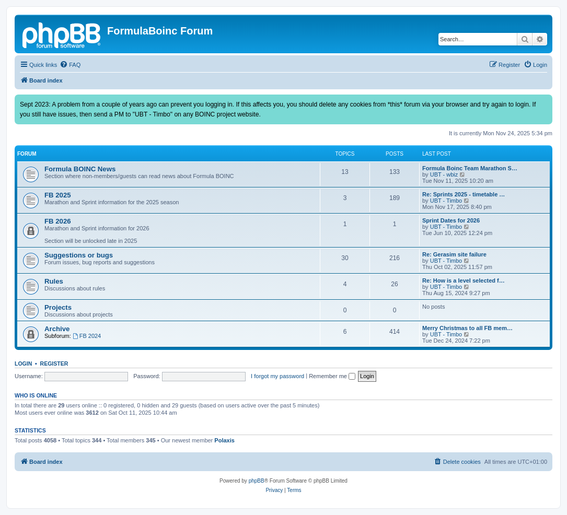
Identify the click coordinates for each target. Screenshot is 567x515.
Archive (57, 329)
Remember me (332, 376)
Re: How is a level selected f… (463, 280)
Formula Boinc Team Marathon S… (469, 168)
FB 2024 (87, 336)
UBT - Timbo (446, 200)
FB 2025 (57, 195)
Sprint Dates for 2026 (451, 220)
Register (54, 363)
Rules (53, 281)
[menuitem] (70, 64)
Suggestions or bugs (78, 255)
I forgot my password (277, 376)
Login (23, 363)
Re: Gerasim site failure (454, 254)
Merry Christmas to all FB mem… (467, 328)
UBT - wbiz (444, 174)
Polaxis (224, 440)
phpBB (256, 481)
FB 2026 (57, 221)
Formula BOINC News (79, 169)
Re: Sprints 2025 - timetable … (463, 194)
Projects (58, 307)
